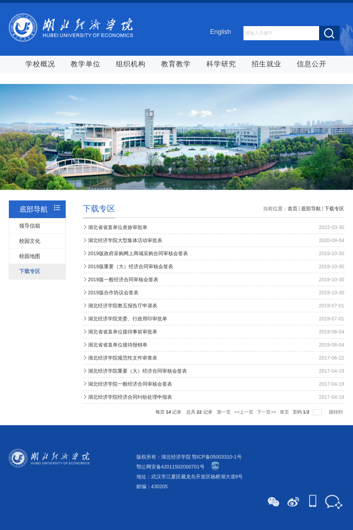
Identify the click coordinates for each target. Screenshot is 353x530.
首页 (293, 216)
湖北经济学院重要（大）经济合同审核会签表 (137, 378)
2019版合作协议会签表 (113, 300)
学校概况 (40, 64)
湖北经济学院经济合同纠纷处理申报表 (130, 404)
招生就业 (266, 64)
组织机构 (131, 64)
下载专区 (334, 216)
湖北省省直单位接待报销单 (117, 352)
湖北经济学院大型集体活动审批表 (125, 248)
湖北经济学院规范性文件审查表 (122, 365)
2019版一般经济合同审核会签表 (123, 287)
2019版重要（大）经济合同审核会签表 (130, 274)
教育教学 (176, 64)
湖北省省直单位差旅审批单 (117, 234)
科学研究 (221, 64)
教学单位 (85, 64)
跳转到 (336, 419)
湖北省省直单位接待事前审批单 (122, 339)
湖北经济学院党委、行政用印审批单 (127, 326)
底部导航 (311, 216)
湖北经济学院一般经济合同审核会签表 (130, 391)
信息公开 (311, 64)
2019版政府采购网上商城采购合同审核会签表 (138, 261)
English (220, 32)
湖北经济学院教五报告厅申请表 (122, 313)
